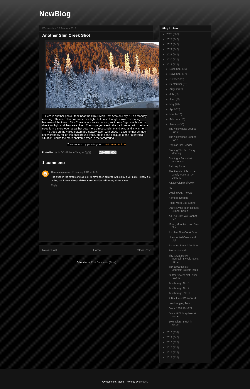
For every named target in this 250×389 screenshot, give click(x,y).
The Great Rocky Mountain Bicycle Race (183, 268)
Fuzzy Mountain (178, 250)
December (175, 68)
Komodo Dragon (178, 197)
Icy (170, 187)
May (172, 104)
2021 (169, 54)
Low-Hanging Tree (179, 303)
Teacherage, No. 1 (179, 293)
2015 (169, 347)
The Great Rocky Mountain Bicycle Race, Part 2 (184, 258)
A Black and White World (183, 298)
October (174, 79)
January (174, 124)
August (173, 89)
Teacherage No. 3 (179, 283)
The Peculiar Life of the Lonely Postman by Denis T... (182, 174)
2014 (169, 352)
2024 (169, 39)
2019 (169, 64)
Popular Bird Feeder (180, 145)
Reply (54, 185)
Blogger (143, 381)
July (172, 94)
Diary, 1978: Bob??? (180, 308)
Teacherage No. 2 (179, 288)
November (175, 73)
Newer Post (49, 250)
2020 (169, 59)
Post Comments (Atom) (103, 262)
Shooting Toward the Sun (183, 245)
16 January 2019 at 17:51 (85, 172)
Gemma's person (60, 172)
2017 (169, 337)
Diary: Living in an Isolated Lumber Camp (184, 209)
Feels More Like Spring (182, 202)
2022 (169, 49)
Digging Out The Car (180, 192)
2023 (169, 44)
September (176, 84)
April (172, 109)
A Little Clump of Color (182, 182)
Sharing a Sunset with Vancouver (181, 160)
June (172, 99)
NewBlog (55, 14)
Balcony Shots (177, 166)
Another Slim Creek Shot (183, 232)
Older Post (144, 250)
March (173, 114)
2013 (169, 357)
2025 (169, 34)
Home (97, 250)
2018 (169, 332)
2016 (169, 342)
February (174, 119)
